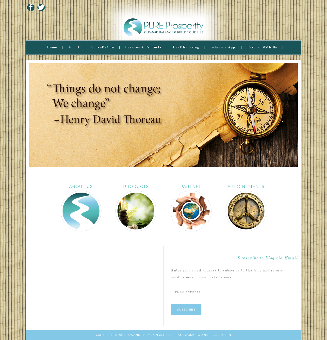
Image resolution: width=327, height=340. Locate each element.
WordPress (207, 335)
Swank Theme (140, 335)
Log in (226, 335)
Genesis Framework (177, 335)
